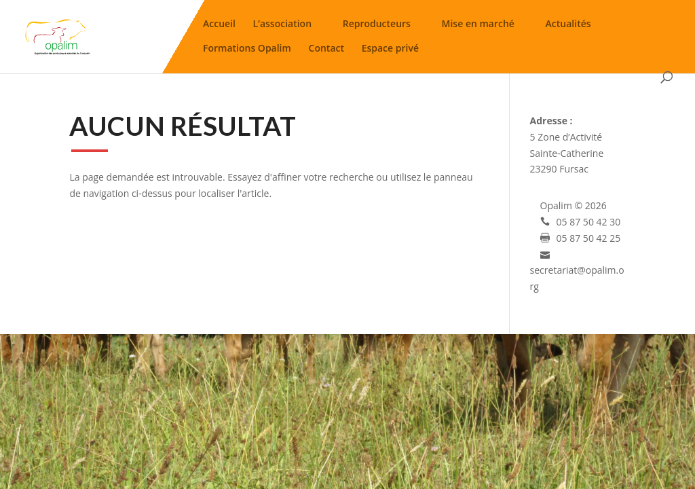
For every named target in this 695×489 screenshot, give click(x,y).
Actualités (568, 26)
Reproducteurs (377, 26)
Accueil (219, 26)
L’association (282, 26)
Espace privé (390, 50)
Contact (326, 50)
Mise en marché (478, 26)
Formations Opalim (247, 50)
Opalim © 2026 (573, 205)
